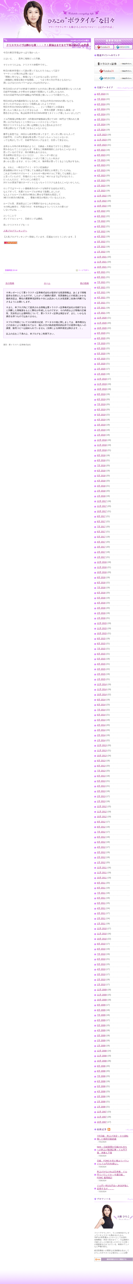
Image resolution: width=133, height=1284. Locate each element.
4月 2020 (101, 359)
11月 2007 (102, 1117)
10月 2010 (102, 939)
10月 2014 (102, 694)
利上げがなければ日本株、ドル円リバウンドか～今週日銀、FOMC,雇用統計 (112, 1175)
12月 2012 (102, 806)
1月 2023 (101, 191)
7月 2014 (101, 710)
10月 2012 (102, 816)
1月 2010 (101, 984)
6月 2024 (101, 104)
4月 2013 (101, 786)
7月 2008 (101, 1076)
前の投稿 (84, 283)
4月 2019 (101, 420)
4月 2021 (101, 297)
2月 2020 (101, 369)
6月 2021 (101, 287)
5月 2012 (101, 842)
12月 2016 (102, 562)
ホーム (47, 283)
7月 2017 (101, 526)
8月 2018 (101, 460)
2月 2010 (101, 979)
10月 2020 (102, 328)
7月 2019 (101, 404)
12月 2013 (102, 745)
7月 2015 (101, 649)
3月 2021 (101, 303)
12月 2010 (102, 928)
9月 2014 (101, 700)
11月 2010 (102, 934)
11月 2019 (102, 384)
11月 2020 (102, 323)
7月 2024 (101, 99)
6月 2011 (101, 898)
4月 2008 (101, 1091)
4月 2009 (101, 1030)
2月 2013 (101, 796)
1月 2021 (101, 313)
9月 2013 (101, 761)
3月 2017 (101, 547)
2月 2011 (101, 918)
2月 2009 (101, 1040)
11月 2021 (102, 262)
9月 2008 (101, 1066)
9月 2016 (101, 577)
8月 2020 (101, 338)
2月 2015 (101, 674)
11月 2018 (102, 445)
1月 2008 (101, 1107)
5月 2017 (101, 537)
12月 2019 (102, 379)
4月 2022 (101, 236)
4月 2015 (101, 664)
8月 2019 (101, 399)
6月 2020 (101, 348)
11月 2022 (102, 201)
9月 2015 (101, 638)
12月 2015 (102, 623)
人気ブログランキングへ (15, 231)
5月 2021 (101, 292)
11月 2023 (102, 140)
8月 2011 (101, 888)
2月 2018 (101, 491)
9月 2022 (101, 211)
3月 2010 (101, 974)
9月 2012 (101, 822)
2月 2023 (101, 186)
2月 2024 (101, 124)
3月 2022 (101, 241)
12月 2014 (102, 684)
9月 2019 (101, 394)
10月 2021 (102, 267)
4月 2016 (101, 603)
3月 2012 (101, 852)
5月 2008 (101, 1086)
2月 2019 (101, 430)
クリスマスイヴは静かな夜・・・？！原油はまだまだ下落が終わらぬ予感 (47, 45)
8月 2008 (101, 1071)
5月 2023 (101, 170)
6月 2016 (101, 593)
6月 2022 (101, 226)
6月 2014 (101, 715)
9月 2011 (101, 883)
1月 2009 (101, 1046)
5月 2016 (101, 598)
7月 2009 (101, 1015)
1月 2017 (101, 557)
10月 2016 (102, 572)
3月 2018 (101, 486)
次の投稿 (9, 283)
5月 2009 (101, 1025)
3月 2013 (101, 791)
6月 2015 (101, 654)
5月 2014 (101, 720)
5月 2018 (101, 476)
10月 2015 (102, 633)
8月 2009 (101, 1010)
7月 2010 (101, 954)
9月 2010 (101, 944)
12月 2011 (102, 867)
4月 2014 (101, 725)
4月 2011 (101, 908)
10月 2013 (102, 756)
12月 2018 (102, 440)
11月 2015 (102, 628)
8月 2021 (101, 277)
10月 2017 (102, 511)
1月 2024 (101, 130)
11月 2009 (102, 995)
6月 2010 (101, 959)
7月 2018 (101, 465)
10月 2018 (102, 450)
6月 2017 (101, 531)
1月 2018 (101, 496)
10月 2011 (102, 878)
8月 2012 (101, 827)
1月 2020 (101, 374)
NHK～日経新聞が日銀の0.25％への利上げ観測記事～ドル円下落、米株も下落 (112, 1150)
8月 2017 (101, 521)
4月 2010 (101, 969)
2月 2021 (101, 308)
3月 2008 (101, 1096)
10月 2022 (102, 206)
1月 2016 (101, 618)
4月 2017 (101, 542)
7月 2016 (101, 587)
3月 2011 (101, 913)
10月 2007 (102, 1122)
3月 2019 (101, 425)
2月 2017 (101, 552)
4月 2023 (101, 175)
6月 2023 (101, 165)
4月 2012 (101, 847)
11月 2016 (102, 567)
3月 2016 (101, 608)
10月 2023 (102, 145)
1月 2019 (101, 435)
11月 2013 (102, 750)
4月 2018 (101, 481)
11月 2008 (102, 1056)
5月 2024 (101, 109)
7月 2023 (101, 160)
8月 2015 (101, 643)
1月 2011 (101, 923)
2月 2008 (101, 1101)
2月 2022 (101, 246)
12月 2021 (102, 257)
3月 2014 (101, 730)
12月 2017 (102, 501)
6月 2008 (101, 1081)
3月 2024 (101, 119)
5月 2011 (101, 903)
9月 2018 (101, 455)
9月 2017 (101, 516)
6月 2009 (101, 1020)
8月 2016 (101, 582)
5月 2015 (101, 659)
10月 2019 (102, 389)
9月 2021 (101, 272)
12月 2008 (102, 1051)
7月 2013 (101, 771)
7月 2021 (101, 282)
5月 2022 (101, 231)
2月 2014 (101, 735)
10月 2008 (102, 1061)
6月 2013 (101, 776)
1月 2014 (101, 740)
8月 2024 (101, 94)
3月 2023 (101, 180)
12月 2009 (102, 990)
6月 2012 (101, 837)
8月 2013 (101, 766)
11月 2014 (102, 689)
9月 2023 (101, 150)
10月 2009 (102, 1000)
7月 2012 (101, 832)
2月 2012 (101, 857)
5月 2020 (101, 353)
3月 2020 (101, 364)
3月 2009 (101, 1035)
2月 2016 (101, 613)
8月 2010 (101, 949)
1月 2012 (101, 862)
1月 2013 (101, 801)
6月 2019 (101, 409)
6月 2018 (101, 471)
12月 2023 (102, 135)
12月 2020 (102, 318)
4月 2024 (101, 114)
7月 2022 (101, 221)
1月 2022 (101, 252)
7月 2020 (101, 343)
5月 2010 (101, 964)
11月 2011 (102, 872)
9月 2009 (101, 1005)
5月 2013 (101, 781)
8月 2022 (101, 216)
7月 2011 (101, 893)
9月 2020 (101, 333)
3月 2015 (101, 669)
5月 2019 (101, 415)
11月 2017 (102, 506)
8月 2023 (101, 155)
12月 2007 (102, 1112)
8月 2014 (101, 705)
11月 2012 (102, 811)
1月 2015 (101, 679)
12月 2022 (102, 196)
